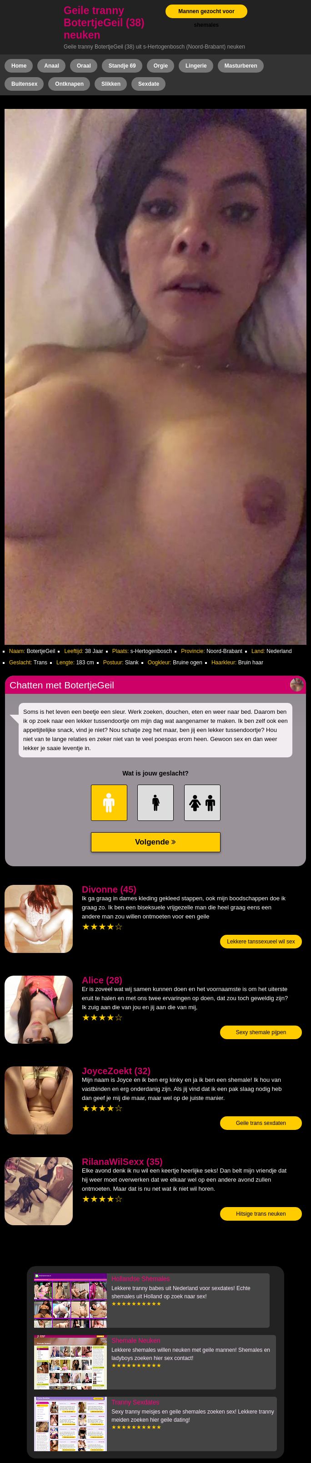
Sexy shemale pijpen (261, 1032)
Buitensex (24, 84)
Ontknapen (69, 84)
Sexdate (148, 84)
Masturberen (241, 66)
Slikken (110, 84)
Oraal (84, 66)
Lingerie (196, 66)
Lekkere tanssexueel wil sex (261, 941)
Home (18, 66)
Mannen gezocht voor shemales (206, 18)
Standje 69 (122, 66)
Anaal (51, 66)
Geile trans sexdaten (261, 1123)
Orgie (161, 66)
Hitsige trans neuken (261, 1214)
